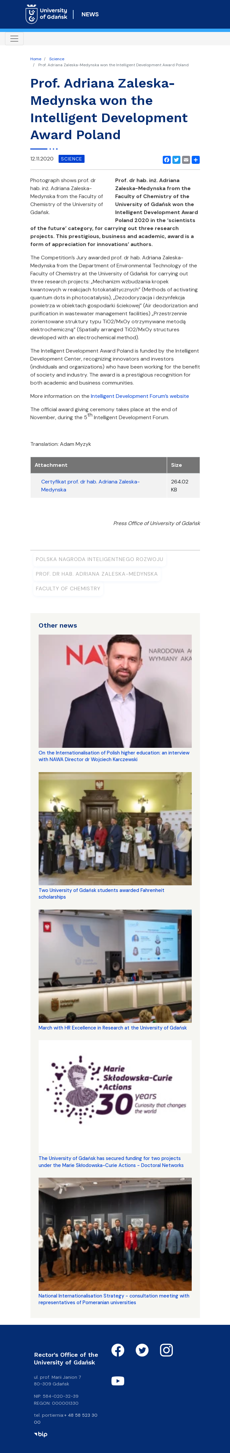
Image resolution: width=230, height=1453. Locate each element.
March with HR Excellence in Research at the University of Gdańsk (113, 1027)
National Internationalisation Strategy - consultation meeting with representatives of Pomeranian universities (114, 1299)
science (71, 159)
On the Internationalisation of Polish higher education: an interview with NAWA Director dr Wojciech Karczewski (114, 756)
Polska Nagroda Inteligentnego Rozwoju (99, 559)
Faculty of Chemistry (68, 588)
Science (56, 59)
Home (35, 59)
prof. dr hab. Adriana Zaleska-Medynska (97, 573)
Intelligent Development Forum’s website (140, 396)
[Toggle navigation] (14, 38)
